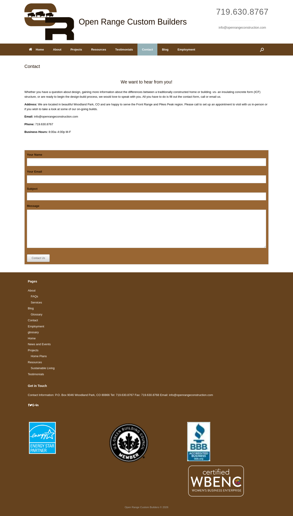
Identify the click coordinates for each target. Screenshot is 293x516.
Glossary (36, 314)
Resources (98, 49)
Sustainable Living (43, 368)
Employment (186, 49)
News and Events (39, 344)
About (57, 49)
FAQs (34, 296)
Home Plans (39, 356)
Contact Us (38, 258)
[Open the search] (262, 50)
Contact (147, 49)
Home (36, 49)
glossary (33, 332)
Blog (165, 49)
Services (36, 302)
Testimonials (124, 49)
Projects (76, 49)
